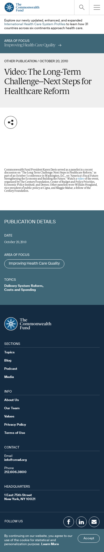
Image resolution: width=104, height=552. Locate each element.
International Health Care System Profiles (34, 24)
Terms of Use (14, 433)
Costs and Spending (20, 290)
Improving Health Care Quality (34, 263)
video (80, 178)
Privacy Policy (15, 424)
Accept (89, 538)
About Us (11, 400)
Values (9, 416)
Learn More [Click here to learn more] (50, 544)
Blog (7, 360)
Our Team (12, 408)
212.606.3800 (15, 472)
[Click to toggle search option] (81, 7)
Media (9, 377)
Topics (9, 352)
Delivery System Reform (23, 286)
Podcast (10, 369)
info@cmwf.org (15, 460)
